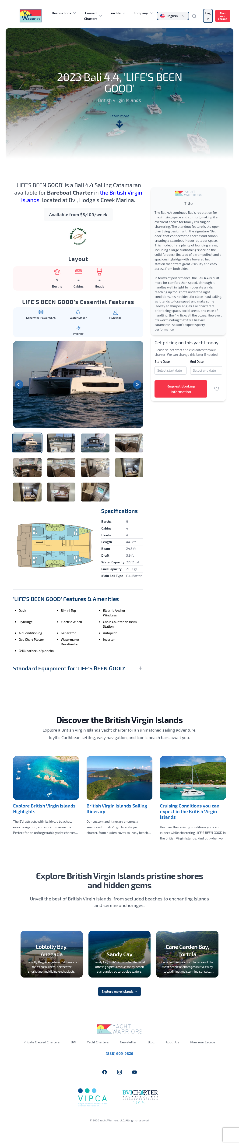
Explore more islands (119, 991)
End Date (197, 361)
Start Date (162, 361)
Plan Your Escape (222, 15)
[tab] (27, 443)
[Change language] (173, 16)
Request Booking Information (181, 389)
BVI (73, 1042)
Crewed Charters (93, 16)
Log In (208, 16)
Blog (151, 1042)
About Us (172, 1042)
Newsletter (128, 1042)
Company (144, 13)
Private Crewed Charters (42, 1042)
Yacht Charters (98, 1042)
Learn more (120, 121)
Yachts (118, 13)
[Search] (196, 16)
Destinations (64, 13)
